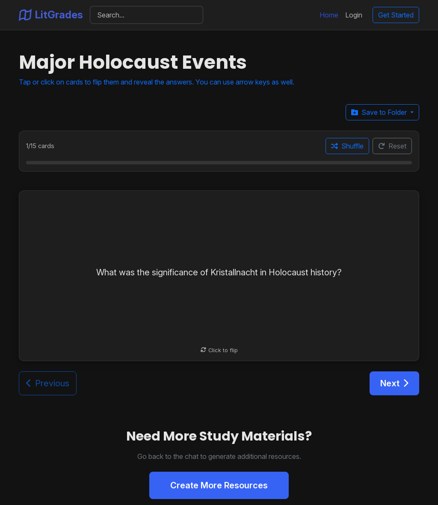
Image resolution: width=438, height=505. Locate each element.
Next (394, 383)
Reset (392, 146)
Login (353, 15)
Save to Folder (379, 112)
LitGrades (51, 15)
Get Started (396, 15)
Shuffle (347, 146)
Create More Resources (219, 485)
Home (329, 15)
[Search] (146, 15)
